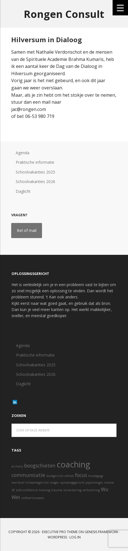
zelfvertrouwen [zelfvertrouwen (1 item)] (32, 498)
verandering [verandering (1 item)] (72, 490)
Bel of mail (26, 230)
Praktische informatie (35, 162)
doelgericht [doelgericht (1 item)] (54, 476)
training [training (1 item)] (44, 490)
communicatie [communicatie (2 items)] (28, 475)
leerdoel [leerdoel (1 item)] (17, 482)
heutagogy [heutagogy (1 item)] (95, 476)
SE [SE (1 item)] (13, 490)
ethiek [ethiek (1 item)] (69, 476)
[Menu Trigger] (120, 7)
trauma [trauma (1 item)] (56, 490)
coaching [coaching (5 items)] (73, 464)
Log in (75, 537)
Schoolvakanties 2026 (35, 181)
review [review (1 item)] (109, 482)
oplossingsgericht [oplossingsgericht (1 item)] (72, 482)
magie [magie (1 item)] (54, 482)
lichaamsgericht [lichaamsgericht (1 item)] (37, 482)
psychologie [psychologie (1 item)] (94, 482)
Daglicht (23, 191)
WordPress (57, 537)
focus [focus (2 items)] (81, 475)
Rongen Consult (64, 13)
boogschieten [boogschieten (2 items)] (39, 465)
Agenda (22, 152)
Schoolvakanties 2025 (35, 172)
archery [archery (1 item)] (17, 466)
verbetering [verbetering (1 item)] (91, 490)
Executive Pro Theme (60, 531)
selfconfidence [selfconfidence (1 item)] (27, 490)
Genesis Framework (101, 531)
